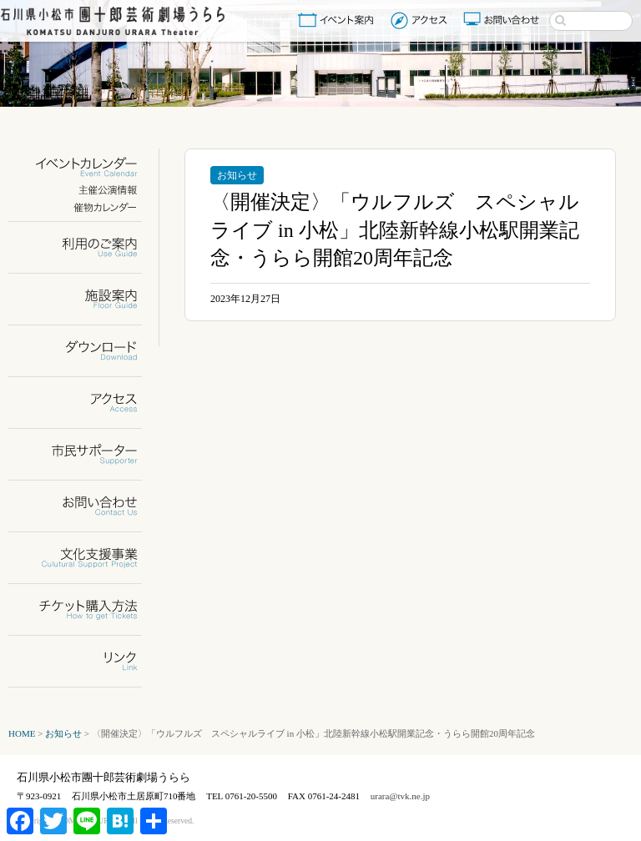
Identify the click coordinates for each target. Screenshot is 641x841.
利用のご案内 (85, 247)
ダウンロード (85, 350)
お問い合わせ (503, 20)
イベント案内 (339, 20)
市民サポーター (85, 454)
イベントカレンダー (85, 167)
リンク (85, 661)
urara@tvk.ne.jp (400, 796)
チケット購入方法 (85, 609)
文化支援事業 (85, 557)
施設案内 (85, 299)
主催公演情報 (85, 189)
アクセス (421, 20)
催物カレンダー (85, 207)
